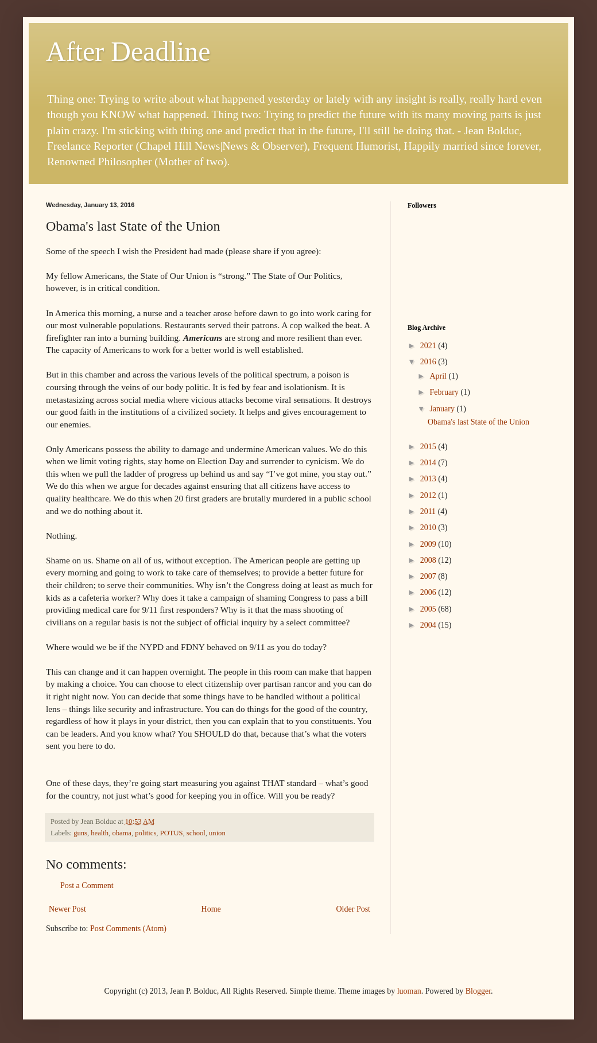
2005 (429, 609)
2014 (429, 462)
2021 (429, 345)
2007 (429, 576)
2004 (429, 625)
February (444, 392)
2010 (429, 527)
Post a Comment (87, 885)
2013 (429, 478)
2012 (429, 495)
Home (211, 909)
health (99, 833)
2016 (429, 361)
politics (145, 833)
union (217, 833)
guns (80, 833)
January (442, 408)
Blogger (478, 991)
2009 (429, 544)
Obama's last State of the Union (478, 422)
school (196, 833)
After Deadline (128, 51)
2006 (429, 592)
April (438, 376)
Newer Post (67, 909)
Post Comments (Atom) (128, 928)
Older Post (353, 909)
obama (121, 833)
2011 (429, 511)
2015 (429, 446)
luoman (409, 991)
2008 (429, 560)
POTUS (171, 833)
